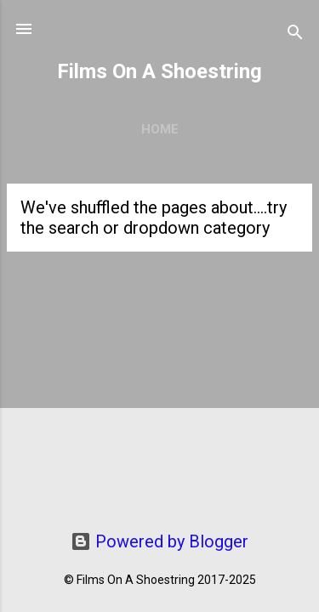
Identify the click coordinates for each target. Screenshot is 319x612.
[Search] (295, 34)
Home (160, 129)
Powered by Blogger (159, 541)
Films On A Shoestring (159, 71)
